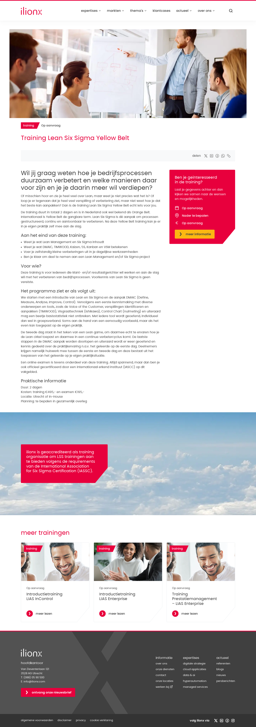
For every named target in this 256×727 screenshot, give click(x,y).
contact (161, 675)
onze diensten (165, 669)
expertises (91, 10)
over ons (206, 10)
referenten (223, 663)
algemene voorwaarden (37, 720)
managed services (195, 687)
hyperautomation (195, 681)
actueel (184, 10)
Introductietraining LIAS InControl (44, 596)
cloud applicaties (194, 669)
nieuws (221, 675)
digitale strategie (194, 663)
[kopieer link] (229, 156)
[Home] (31, 11)
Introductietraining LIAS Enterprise (117, 596)
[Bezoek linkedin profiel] (221, 720)
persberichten (225, 681)
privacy (81, 720)
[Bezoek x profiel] (216, 720)
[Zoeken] (231, 10)
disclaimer (64, 720)
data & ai (189, 675)
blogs (220, 669)
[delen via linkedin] (211, 156)
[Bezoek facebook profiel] (227, 720)
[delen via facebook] (217, 156)
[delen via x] (206, 156)
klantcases (161, 10)
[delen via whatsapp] (223, 156)
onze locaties (164, 681)
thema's (138, 10)
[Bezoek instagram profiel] (233, 720)
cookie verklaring (101, 720)
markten (115, 10)
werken (164, 687)
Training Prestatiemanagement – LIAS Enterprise (194, 599)
